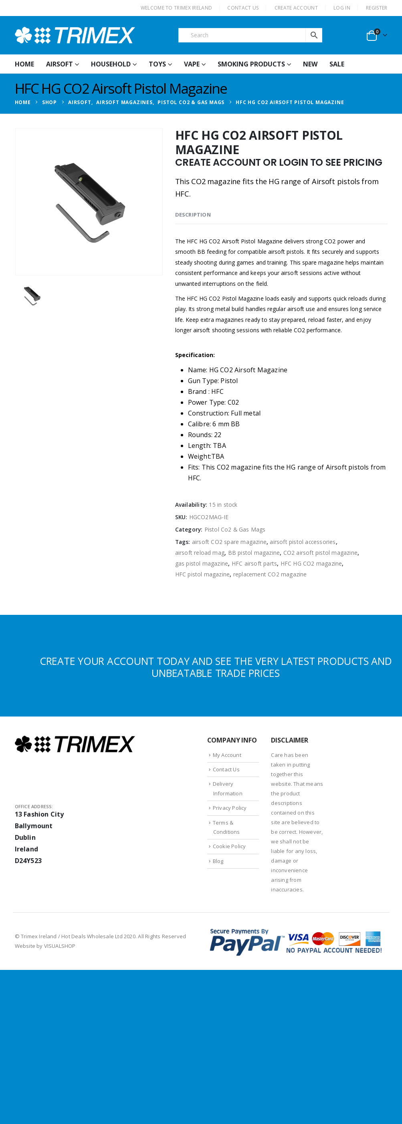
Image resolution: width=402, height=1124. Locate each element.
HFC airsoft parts (254, 563)
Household (111, 64)
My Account (227, 755)
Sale (336, 64)
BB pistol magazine (254, 552)
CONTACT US (243, 7)
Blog (218, 861)
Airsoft (59, 64)
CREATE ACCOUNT (296, 7)
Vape (192, 64)
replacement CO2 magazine (270, 574)
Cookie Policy (229, 846)
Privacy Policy (230, 807)
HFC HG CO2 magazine (311, 563)
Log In (341, 7)
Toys (157, 64)
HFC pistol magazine (202, 574)
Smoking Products (251, 64)
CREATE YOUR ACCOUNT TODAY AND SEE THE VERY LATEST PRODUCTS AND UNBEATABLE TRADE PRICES (216, 667)
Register (376, 7)
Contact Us (226, 769)
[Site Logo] (75, 35)
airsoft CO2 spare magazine (229, 542)
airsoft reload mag (200, 552)
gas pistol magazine (201, 563)
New (310, 64)
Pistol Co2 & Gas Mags (235, 529)
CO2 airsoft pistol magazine (320, 552)
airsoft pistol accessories (302, 542)
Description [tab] (193, 214)
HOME (24, 64)
